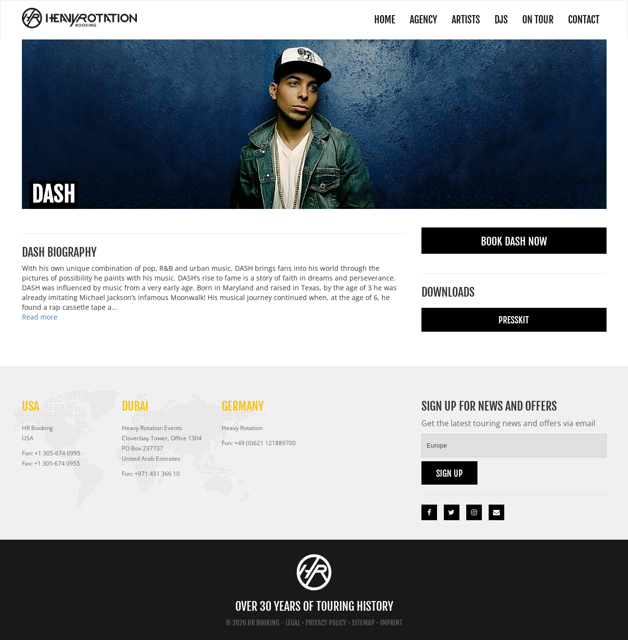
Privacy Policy (325, 623)
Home (384, 20)
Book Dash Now (514, 241)
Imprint (391, 623)
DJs (501, 20)
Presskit (513, 320)
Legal (292, 623)
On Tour (537, 20)
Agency (423, 20)
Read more (39, 316)
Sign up (449, 473)
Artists (466, 20)
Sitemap (363, 623)
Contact (583, 20)
